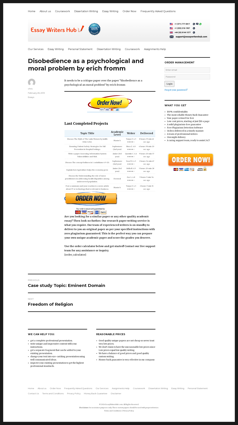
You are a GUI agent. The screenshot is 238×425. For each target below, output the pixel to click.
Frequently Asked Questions (158, 11)
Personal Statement (80, 49)
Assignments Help (155, 49)
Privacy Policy (74, 393)
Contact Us (33, 393)
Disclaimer (116, 393)
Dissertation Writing (86, 11)
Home (31, 11)
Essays (31, 97)
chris (30, 88)
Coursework (62, 11)
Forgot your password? (176, 90)
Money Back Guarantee (95, 393)
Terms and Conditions (53, 393)
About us (45, 11)
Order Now (129, 11)
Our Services (35, 49)
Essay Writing (110, 11)
